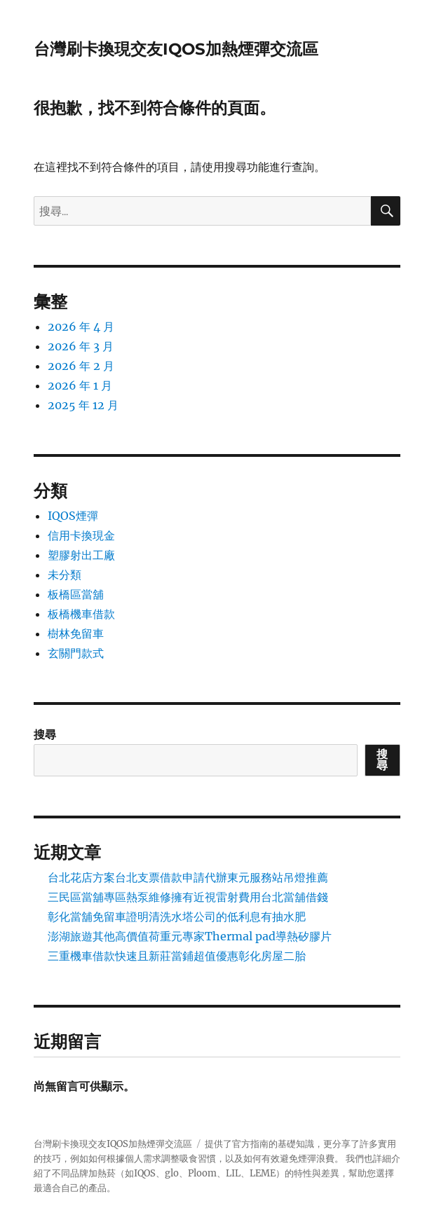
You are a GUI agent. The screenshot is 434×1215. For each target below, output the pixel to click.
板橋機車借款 (81, 614)
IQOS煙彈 (73, 516)
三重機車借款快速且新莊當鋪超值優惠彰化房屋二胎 (177, 956)
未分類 (64, 575)
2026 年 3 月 (81, 346)
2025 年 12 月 (83, 405)
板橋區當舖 (76, 594)
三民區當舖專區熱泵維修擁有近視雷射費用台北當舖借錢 (188, 897)
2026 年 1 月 (80, 385)
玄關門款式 (76, 653)
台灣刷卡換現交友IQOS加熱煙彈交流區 (176, 49)
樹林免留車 (76, 633)
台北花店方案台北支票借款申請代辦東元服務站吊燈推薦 (188, 877)
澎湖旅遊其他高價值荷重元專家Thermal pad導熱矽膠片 (190, 936)
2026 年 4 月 (81, 327)
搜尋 (45, 734)
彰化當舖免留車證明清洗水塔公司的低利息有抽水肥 (177, 916)
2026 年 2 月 (81, 366)
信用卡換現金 (81, 535)
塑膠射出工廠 (81, 555)
